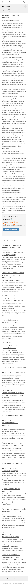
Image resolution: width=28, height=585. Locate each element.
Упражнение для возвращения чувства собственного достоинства (13, 297)
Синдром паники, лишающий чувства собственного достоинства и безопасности (14, 369)
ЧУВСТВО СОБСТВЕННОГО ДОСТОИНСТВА (9, 345)
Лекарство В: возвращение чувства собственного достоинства (13, 275)
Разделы (16, 578)
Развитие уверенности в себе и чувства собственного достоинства (14, 511)
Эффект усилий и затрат (18, 583)
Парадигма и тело (7, 583)
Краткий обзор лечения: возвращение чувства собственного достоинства (13, 322)
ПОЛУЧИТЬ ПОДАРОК (10, 229)
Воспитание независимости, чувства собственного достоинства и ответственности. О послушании (13, 420)
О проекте (10, 578)
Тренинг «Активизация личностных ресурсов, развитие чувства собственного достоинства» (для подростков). (13, 250)
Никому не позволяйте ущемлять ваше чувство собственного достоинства (13, 557)
